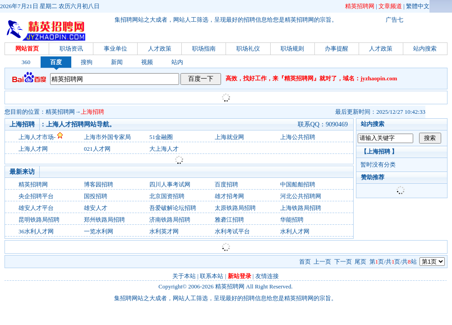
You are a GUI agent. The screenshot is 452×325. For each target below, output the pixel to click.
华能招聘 (292, 219)
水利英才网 (164, 231)
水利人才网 (294, 231)
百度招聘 (226, 184)
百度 (56, 62)
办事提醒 (336, 48)
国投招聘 (95, 196)
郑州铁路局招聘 (104, 219)
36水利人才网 (36, 231)
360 (26, 62)
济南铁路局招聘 (169, 219)
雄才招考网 (229, 196)
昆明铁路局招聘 (39, 219)
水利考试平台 (232, 231)
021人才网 (97, 148)
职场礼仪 (248, 48)
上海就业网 (229, 137)
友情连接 (267, 276)
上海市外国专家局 (107, 137)
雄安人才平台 (36, 207)
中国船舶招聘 (297, 184)
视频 (147, 62)
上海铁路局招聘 (300, 207)
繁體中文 (417, 6)
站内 (177, 62)
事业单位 (115, 48)
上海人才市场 (36, 137)
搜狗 (86, 62)
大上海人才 (164, 148)
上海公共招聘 (297, 137)
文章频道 (390, 6)
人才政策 (159, 48)
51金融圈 (161, 137)
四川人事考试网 (169, 184)
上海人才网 (33, 148)
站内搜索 (425, 48)
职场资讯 (71, 48)
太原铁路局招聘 (235, 207)
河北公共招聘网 (300, 196)
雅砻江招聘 (229, 219)
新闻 (117, 62)
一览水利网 (98, 231)
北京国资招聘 (166, 196)
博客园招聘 (98, 184)
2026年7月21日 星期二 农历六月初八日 (50, 6)
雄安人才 (95, 207)
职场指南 (204, 48)
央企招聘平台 (36, 196)
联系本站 (211, 276)
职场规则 (292, 48)
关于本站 (184, 276)
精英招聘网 (359, 6)
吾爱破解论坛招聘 (172, 207)
